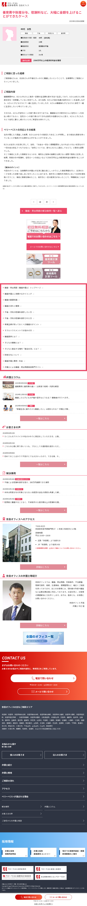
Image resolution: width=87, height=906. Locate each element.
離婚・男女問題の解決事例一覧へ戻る (43, 210)
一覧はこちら (42, 418)
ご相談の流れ (8, 780)
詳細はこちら (42, 567)
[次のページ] (53, 202)
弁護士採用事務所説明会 (10, 852)
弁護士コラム (49, 806)
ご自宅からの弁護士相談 (12, 820)
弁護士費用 (7, 772)
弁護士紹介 (7, 764)
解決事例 (5, 806)
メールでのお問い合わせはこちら (43, 246)
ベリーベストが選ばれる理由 (15, 796)
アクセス (6, 788)
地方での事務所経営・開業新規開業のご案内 (73, 852)
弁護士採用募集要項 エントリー (42, 852)
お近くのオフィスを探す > (43, 904)
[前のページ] (33, 202)
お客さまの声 (7, 813)
